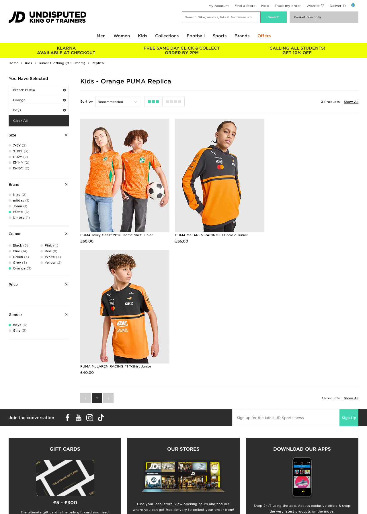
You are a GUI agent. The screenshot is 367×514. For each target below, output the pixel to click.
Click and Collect (109, 508)
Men (101, 36)
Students (13, 502)
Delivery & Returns (110, 502)
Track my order (288, 6)
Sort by (86, 101)
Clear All (20, 121)
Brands (242, 36)
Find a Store (245, 6)
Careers (190, 502)
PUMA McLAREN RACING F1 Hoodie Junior (211, 234)
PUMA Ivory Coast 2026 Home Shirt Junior (116, 234)
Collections (167, 36)
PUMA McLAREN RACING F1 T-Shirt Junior (304, 234)
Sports (220, 36)
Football (196, 36)
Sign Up (349, 286)
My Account (218, 6)
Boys (39, 110)
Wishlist (313, 6)
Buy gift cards (65, 445)
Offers (264, 36)
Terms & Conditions (288, 502)
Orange (39, 100)
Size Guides (15, 508)
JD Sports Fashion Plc (202, 508)
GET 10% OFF (297, 50)
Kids (142, 36)
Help (265, 6)
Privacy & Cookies (287, 508)
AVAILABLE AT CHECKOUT (66, 50)
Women (122, 36)
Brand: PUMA (39, 90)
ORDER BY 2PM (182, 50)
